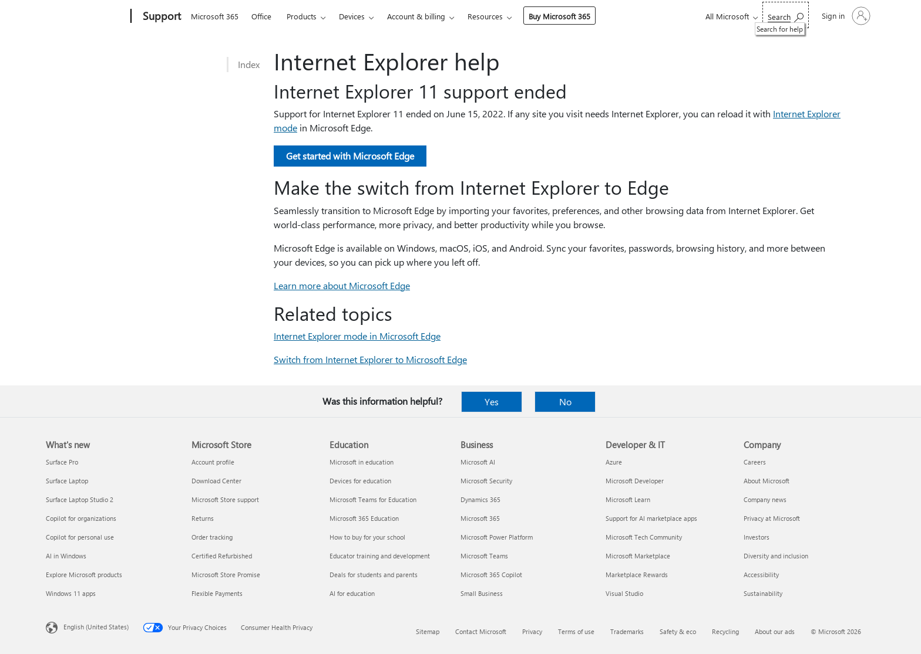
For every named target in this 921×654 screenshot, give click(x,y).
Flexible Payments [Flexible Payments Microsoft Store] (217, 593)
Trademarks (627, 631)
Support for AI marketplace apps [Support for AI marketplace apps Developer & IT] (651, 518)
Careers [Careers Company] (755, 462)
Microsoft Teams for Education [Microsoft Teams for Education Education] (373, 499)
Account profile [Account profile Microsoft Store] (212, 462)
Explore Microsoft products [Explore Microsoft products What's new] (84, 574)
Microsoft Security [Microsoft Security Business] (486, 480)
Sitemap (427, 631)
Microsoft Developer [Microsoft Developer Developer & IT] (635, 480)
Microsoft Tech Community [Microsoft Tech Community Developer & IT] (644, 537)
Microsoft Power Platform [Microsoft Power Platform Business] (496, 537)
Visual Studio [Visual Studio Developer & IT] (624, 593)
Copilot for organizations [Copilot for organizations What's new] (81, 518)
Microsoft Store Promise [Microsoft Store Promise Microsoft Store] (225, 574)
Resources (485, 16)
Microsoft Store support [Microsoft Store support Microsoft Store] (225, 499)
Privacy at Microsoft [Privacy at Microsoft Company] (772, 518)
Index (249, 64)
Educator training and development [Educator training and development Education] (380, 555)
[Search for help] (785, 15)
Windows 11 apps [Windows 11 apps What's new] (71, 593)
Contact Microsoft (480, 631)
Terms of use (576, 631)
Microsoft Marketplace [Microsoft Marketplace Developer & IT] (638, 555)
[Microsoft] (86, 16)
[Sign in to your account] (845, 16)
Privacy (532, 631)
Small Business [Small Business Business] (481, 593)
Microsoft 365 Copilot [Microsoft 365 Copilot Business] (491, 574)
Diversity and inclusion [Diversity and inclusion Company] (776, 555)
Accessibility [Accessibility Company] (761, 574)
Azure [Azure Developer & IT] (614, 462)
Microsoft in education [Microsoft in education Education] (362, 462)
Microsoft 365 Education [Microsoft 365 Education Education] (364, 518)
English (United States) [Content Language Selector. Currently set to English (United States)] (96, 626)
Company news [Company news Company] (765, 499)
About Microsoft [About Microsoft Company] (766, 480)
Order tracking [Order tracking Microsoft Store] (212, 537)
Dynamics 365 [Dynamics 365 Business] (480, 499)
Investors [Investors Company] (756, 537)
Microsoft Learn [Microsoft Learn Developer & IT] (628, 499)
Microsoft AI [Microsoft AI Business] (477, 462)
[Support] (160, 16)
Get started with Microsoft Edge (350, 156)
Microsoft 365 (214, 16)
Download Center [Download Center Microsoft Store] (216, 480)
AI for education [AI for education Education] (352, 593)
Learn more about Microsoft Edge (342, 285)
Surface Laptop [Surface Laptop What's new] (67, 480)
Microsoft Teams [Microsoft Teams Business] (484, 555)
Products (302, 16)
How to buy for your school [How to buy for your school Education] (367, 537)
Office (261, 16)
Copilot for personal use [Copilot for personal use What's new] (80, 537)
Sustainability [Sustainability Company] (763, 593)
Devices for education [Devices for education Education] (360, 480)
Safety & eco (678, 631)
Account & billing (416, 16)
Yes (492, 401)
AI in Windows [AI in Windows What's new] (66, 555)
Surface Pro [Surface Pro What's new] (62, 462)
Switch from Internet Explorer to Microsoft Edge (370, 359)
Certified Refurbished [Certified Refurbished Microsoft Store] (221, 555)
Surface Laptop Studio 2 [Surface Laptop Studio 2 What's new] (79, 499)
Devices (352, 16)
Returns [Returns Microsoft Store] (202, 518)
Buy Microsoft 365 (559, 16)
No (565, 401)
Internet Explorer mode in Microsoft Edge (357, 336)
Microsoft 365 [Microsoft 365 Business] (480, 518)
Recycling (725, 631)
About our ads (775, 631)
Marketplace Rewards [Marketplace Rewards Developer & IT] (637, 574)
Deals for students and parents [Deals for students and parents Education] (374, 574)
